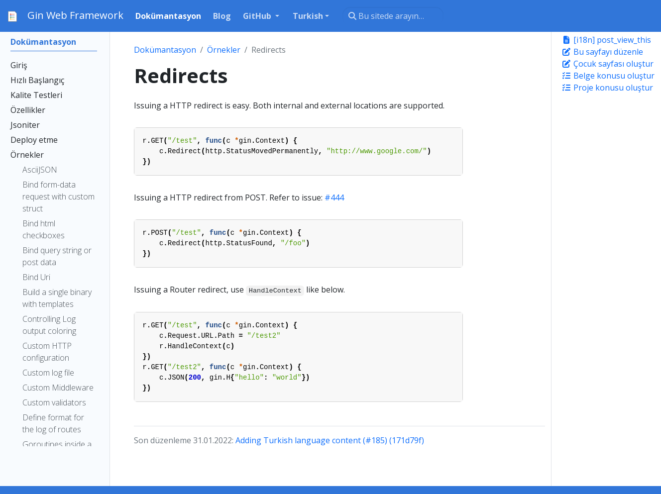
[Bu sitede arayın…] (392, 16)
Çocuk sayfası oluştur (607, 63)
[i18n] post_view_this (606, 39)
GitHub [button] (258, 15)
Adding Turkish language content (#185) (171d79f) (329, 440)
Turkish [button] (308, 15)
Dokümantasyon (165, 49)
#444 (334, 197)
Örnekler (223, 49)
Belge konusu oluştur (608, 75)
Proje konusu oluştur (607, 87)
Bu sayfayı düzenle (602, 51)
